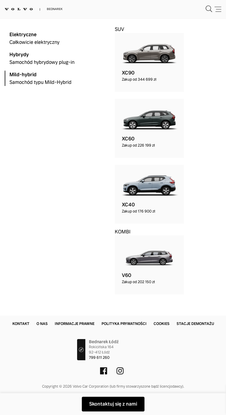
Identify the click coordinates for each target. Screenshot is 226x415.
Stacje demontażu (195, 323)
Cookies (162, 323)
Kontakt (20, 323)
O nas (42, 323)
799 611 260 (99, 357)
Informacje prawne (74, 323)
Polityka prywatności (124, 323)
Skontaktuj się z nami (113, 404)
